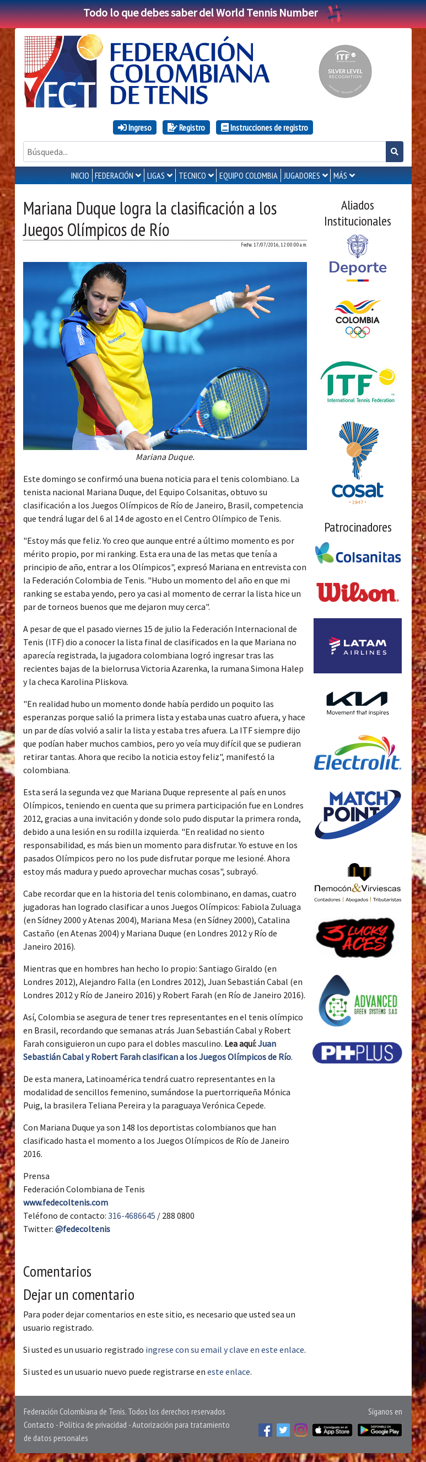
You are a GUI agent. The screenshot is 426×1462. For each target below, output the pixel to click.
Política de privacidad (93, 1424)
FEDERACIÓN (114, 175)
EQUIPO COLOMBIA (248, 175)
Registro (186, 127)
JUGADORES (302, 175)
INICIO (80, 175)
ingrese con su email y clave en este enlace (224, 1349)
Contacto (39, 1424)
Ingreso (135, 127)
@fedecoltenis (82, 1228)
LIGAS (156, 175)
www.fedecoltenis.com (65, 1202)
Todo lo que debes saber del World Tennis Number (213, 12)
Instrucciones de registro (264, 127)
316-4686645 (131, 1215)
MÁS (340, 175)
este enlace (228, 1371)
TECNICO (192, 175)
